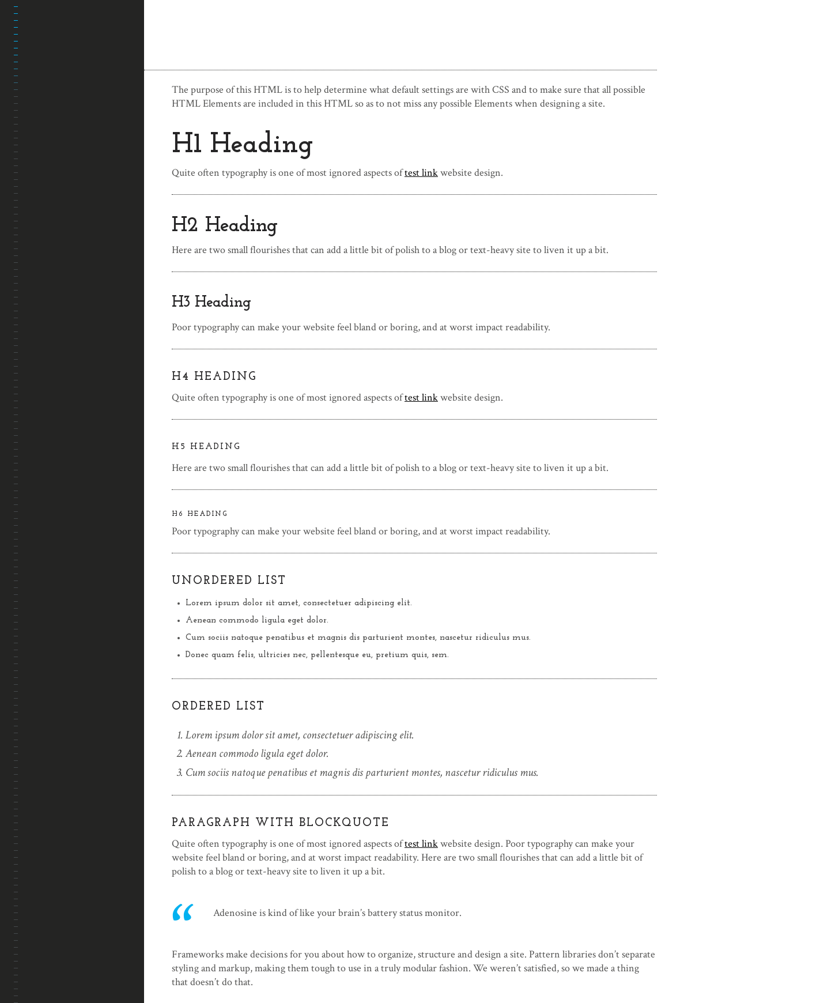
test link (421, 172)
